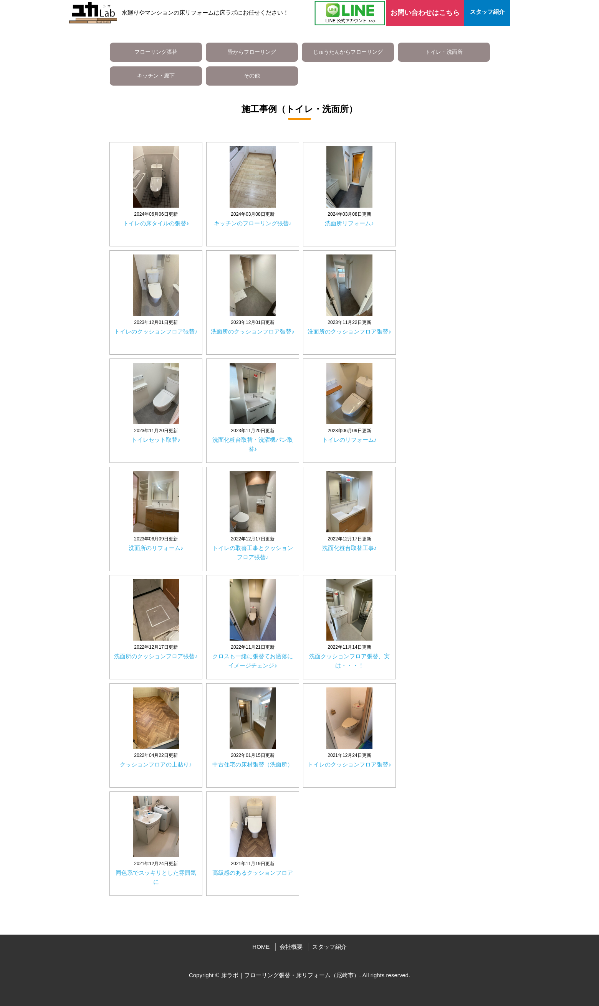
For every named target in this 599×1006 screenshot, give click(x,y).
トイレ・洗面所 (444, 52)
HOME (261, 946)
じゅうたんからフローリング (348, 52)
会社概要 (291, 946)
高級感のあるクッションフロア (252, 872)
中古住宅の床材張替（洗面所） (252, 764)
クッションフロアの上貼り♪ (156, 764)
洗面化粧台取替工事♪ (349, 548)
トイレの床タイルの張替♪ (156, 223)
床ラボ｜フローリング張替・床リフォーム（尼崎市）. (291, 975)
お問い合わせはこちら (425, 13)
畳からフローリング (252, 52)
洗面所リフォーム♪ (349, 223)
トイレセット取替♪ (155, 439)
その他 (252, 76)
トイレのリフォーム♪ (349, 439)
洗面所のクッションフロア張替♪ (253, 331)
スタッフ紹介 (487, 11)
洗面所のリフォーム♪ (156, 548)
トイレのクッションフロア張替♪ (156, 331)
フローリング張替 (155, 52)
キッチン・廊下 (156, 76)
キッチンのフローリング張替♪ (253, 223)
